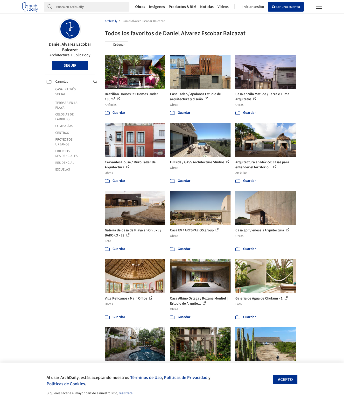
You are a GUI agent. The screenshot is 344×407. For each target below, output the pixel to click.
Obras (140, 7)
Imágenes (157, 7)
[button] (116, 45)
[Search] (92, 7)
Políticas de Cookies (66, 384)
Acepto (285, 380)
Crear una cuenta (286, 6)
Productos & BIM (182, 7)
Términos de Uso (146, 377)
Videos (223, 7)
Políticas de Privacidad (185, 377)
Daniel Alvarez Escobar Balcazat (70, 47)
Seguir (70, 65)
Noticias (207, 7)
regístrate (126, 393)
